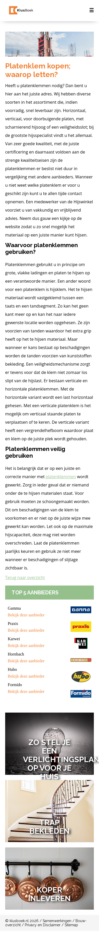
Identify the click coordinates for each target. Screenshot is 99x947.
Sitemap (71, 925)
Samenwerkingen (57, 921)
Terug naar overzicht (25, 577)
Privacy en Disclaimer (42, 925)
